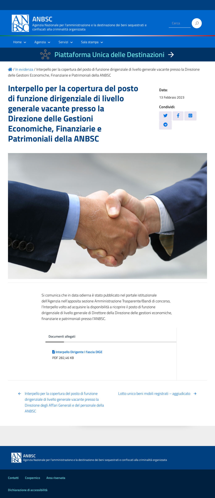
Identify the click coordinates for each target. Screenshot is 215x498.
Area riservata (55, 477)
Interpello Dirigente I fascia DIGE (77, 351)
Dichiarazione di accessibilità (27, 490)
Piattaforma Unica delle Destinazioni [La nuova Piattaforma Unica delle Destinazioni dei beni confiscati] (109, 54)
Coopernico (32, 477)
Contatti (13, 477)
